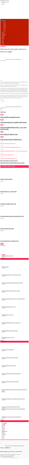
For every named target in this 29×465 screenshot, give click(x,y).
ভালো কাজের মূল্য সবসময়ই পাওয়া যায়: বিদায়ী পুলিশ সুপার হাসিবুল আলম (13, 398)
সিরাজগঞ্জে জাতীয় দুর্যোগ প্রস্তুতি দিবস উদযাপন (10, 117)
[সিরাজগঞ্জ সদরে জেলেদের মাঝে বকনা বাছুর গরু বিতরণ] (6, 380)
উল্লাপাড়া (4, 25)
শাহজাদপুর (4, 26)
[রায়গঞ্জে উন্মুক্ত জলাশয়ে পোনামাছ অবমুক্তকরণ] (6, 364)
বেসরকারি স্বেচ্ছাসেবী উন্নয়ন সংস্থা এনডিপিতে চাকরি (10, 330)
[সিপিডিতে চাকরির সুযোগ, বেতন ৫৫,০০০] (6, 336)
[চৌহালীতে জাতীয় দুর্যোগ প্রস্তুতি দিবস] (7, 177)
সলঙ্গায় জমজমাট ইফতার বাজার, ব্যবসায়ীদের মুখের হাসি (9, 241)
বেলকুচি (4, 27)
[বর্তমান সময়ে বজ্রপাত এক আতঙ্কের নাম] (6, 348)
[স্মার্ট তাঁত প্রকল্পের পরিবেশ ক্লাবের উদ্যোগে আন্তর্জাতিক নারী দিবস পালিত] (7, 214)
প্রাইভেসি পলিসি (15, 445)
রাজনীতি (3, 35)
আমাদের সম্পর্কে (10, 445)
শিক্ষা (2, 41)
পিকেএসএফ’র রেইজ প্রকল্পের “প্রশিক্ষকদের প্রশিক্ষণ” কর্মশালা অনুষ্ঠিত (12, 282)
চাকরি (3, 42)
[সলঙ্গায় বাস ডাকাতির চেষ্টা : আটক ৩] (11, 254)
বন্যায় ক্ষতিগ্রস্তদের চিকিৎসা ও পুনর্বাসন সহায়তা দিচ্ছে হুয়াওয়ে (11, 274)
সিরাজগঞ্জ (3, 20)
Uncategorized (4, 431)
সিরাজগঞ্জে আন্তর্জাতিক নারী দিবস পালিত (7, 228)
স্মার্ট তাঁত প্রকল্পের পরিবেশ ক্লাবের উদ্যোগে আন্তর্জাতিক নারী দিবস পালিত (12, 216)
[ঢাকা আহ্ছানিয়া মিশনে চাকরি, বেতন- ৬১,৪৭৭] (6, 305)
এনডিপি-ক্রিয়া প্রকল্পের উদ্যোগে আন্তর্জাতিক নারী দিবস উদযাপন (13, 122)
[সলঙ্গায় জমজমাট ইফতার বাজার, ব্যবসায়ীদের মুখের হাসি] (7, 239)
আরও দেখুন (2, 340)
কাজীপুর (4, 24)
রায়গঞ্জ (4, 31)
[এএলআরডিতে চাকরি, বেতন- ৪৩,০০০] (6, 313)
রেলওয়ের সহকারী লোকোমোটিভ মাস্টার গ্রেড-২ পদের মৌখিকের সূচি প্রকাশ (13, 298)
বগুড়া (2, 438)
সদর (3, 21)
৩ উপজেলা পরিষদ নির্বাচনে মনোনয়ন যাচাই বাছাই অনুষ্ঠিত (11, 406)
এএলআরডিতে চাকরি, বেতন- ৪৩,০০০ (8, 314)
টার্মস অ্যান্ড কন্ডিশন (21, 445)
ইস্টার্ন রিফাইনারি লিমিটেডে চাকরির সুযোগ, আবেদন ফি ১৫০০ (11, 322)
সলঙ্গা (2, 435)
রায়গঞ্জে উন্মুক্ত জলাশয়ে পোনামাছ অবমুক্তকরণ (9, 365)
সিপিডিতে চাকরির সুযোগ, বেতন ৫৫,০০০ (8, 337)
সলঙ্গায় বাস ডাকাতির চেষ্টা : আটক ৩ (7, 255)
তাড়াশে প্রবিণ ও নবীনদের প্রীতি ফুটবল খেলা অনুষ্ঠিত (10, 357)
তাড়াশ (4, 30)
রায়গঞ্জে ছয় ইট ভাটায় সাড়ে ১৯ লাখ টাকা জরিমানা (8, 191)
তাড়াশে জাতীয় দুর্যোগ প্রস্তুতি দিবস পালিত (9, 134)
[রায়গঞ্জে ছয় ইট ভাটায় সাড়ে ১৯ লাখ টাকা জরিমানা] (7, 189)
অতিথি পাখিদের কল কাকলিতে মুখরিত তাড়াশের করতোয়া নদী (11, 373)
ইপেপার (3, 43)
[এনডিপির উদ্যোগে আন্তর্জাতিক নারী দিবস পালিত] (7, 202)
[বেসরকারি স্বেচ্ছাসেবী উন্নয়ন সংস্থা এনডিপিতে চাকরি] (5, 329)
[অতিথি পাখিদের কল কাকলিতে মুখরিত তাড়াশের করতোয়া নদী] (6, 372)
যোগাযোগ (6, 445)
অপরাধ (3, 36)
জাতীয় (3, 32)
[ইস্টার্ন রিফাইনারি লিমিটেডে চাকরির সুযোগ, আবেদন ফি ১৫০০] (6, 321)
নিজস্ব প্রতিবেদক (8, 59)
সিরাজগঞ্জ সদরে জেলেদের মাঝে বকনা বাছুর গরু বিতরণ (10, 381)
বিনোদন (3, 38)
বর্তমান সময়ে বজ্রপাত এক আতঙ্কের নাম (8, 349)
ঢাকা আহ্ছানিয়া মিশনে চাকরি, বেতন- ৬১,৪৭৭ (9, 306)
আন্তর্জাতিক (4, 34)
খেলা (3, 39)
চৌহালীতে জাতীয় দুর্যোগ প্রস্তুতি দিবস (6, 179)
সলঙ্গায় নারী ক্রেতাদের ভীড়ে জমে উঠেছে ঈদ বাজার (11, 139)
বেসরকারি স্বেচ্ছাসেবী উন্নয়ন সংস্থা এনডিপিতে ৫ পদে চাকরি (11, 290)
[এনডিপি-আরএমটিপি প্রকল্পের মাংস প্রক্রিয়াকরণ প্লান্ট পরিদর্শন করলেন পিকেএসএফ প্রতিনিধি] (6, 388)
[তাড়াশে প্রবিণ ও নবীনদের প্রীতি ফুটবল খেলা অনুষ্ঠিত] (6, 356)
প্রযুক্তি (3, 432)
